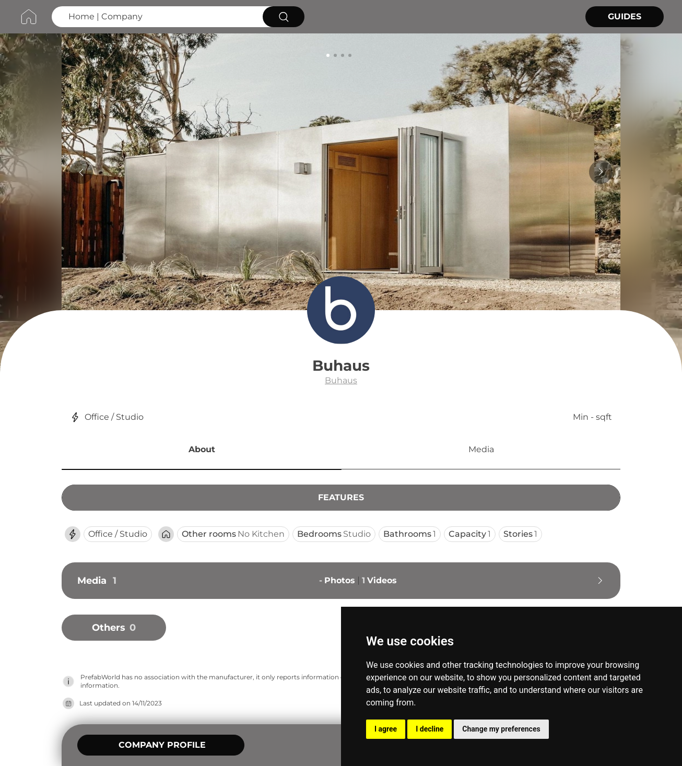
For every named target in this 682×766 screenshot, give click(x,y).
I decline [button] (429, 729)
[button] (202, 451)
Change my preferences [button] (501, 729)
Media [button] (481, 449)
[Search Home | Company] (155, 16)
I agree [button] (385, 729)
